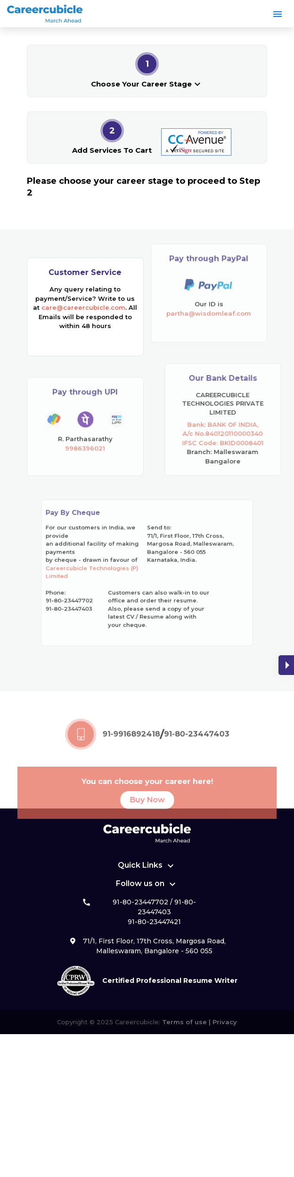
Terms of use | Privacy (198, 1022)
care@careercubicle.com (82, 307)
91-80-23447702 (140, 902)
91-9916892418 (132, 746)
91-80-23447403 (191, 746)
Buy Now (147, 811)
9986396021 (85, 460)
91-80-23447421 (154, 922)
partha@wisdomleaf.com (208, 301)
